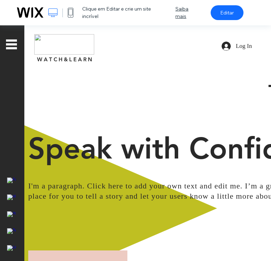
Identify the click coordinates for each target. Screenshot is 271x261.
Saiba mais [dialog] (181, 12)
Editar (227, 13)
